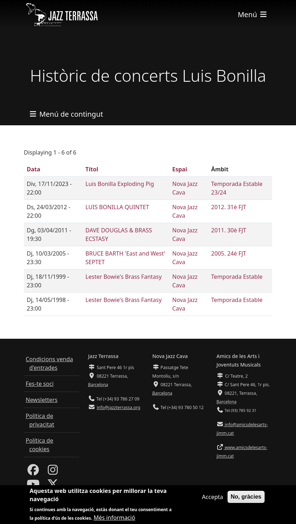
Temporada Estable (236, 277)
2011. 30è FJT (228, 230)
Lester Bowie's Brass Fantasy (124, 277)
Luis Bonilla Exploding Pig (120, 184)
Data (33, 169)
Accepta (212, 501)
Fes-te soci (39, 384)
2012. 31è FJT (228, 207)
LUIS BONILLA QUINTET (117, 207)
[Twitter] (53, 486)
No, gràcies (246, 501)
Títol (92, 169)
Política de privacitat (40, 420)
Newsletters (41, 400)
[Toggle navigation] (253, 14)
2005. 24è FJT (228, 253)
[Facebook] (33, 472)
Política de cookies (39, 445)
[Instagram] (53, 472)
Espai (179, 169)
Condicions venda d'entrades (49, 363)
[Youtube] (33, 486)
